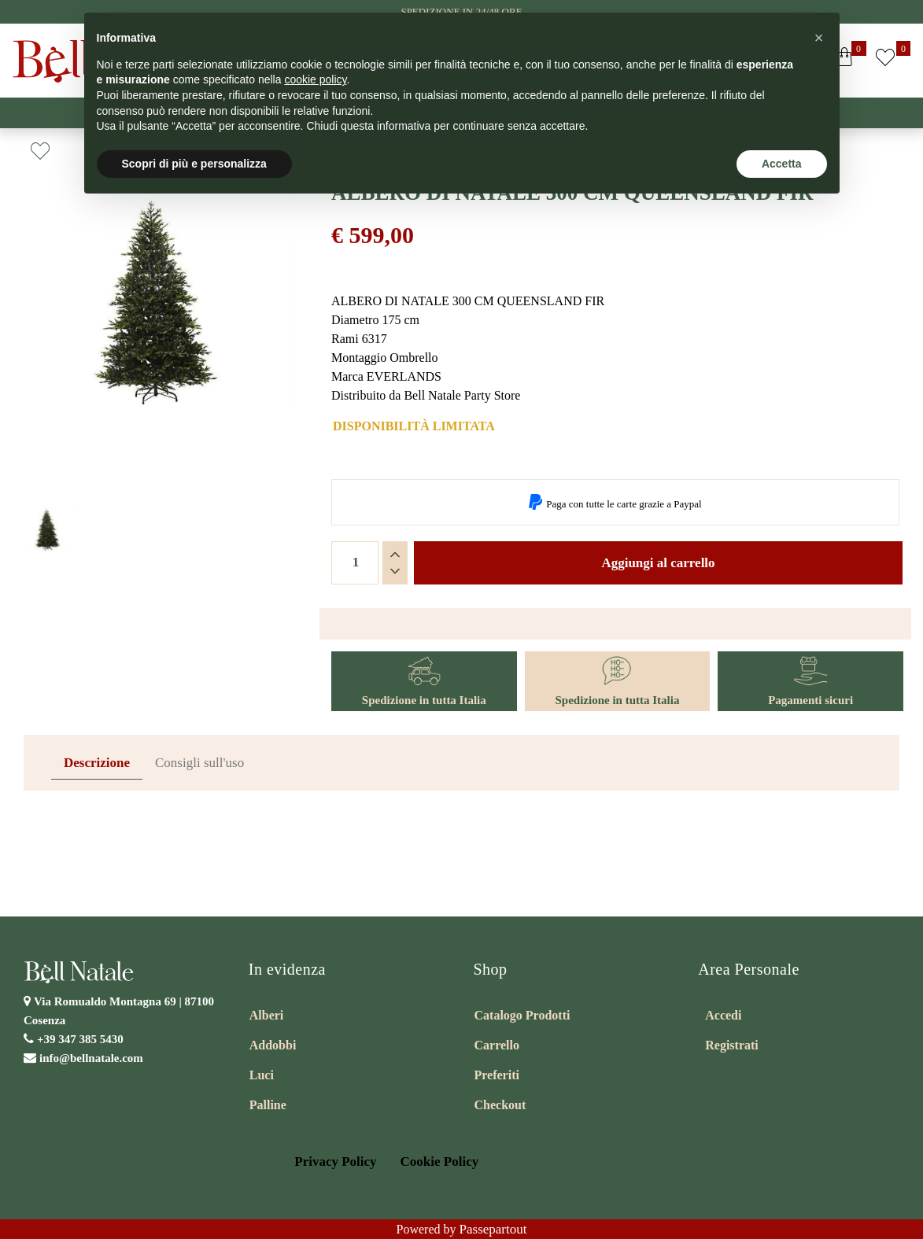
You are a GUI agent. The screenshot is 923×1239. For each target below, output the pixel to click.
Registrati (732, 1045)
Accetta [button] (782, 163)
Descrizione (97, 762)
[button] (885, 60)
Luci (261, 1075)
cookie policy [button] (315, 79)
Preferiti (496, 1075)
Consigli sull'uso (199, 762)
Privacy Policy (335, 1161)
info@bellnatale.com (91, 1058)
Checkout (500, 1105)
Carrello (496, 1045)
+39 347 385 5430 (80, 1039)
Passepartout (493, 1229)
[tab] (96, 763)
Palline (267, 1105)
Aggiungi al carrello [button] (657, 562)
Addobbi (273, 1045)
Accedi (723, 1015)
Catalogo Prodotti (522, 1015)
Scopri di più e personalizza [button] (194, 163)
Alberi (266, 1015)
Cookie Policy (440, 1161)
